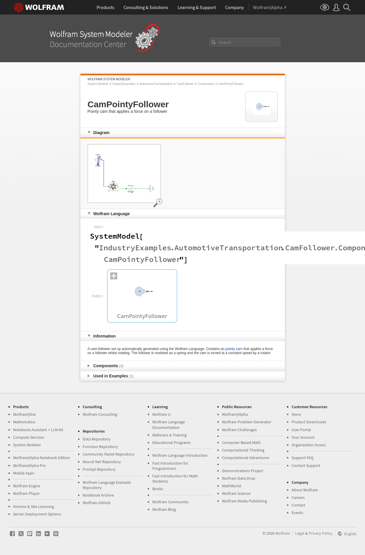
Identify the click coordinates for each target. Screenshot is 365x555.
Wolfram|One (24, 414)
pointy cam (234, 349)
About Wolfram (305, 489)
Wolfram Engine (26, 485)
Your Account (303, 437)
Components (206, 83)
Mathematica (24, 421)
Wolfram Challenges (239, 429)
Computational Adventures (245, 457)
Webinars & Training (169, 435)
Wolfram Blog (164, 509)
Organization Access (309, 444)
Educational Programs (171, 442)
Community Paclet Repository (108, 454)
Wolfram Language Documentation (168, 424)
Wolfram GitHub (97, 502)
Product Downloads (309, 421)
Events (297, 512)
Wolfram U (161, 414)
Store (296, 414)
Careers (298, 497)
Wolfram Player (26, 493)
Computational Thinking (243, 450)
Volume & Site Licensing (33, 506)
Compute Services (28, 437)
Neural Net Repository (102, 461)
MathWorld (231, 485)
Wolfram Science (236, 493)
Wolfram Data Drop (238, 478)
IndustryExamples (124, 83)
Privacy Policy (321, 533)
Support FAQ (302, 457)
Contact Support (306, 465)
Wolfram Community (170, 501)
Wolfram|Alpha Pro (29, 465)
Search (225, 42)
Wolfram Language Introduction (180, 455)
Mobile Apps (23, 473)
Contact (298, 505)
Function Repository (100, 446)
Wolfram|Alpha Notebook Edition (41, 457)
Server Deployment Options (37, 514)
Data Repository (97, 439)
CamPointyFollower (230, 83)
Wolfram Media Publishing (244, 501)
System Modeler (98, 83)
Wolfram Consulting (100, 414)
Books (157, 488)
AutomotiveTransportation (156, 83)
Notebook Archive (98, 495)
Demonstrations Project (242, 470)
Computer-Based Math (241, 442)
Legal (299, 533)
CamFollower (185, 83)
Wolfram (282, 533)
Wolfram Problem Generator (246, 421)
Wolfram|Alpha (235, 414)
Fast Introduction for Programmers (170, 466)
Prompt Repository (99, 469)
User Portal (301, 429)
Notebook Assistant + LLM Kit (38, 429)
